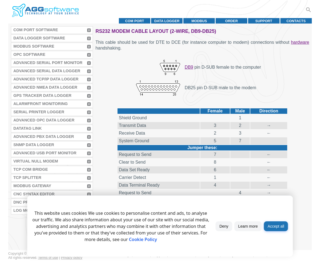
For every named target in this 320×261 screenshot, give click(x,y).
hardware (300, 42)
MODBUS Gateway (32, 186)
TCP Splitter (27, 177)
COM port (134, 21)
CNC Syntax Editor (34, 194)
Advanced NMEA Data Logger (45, 87)
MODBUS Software (33, 46)
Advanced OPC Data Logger (43, 120)
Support (263, 21)
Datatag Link (27, 128)
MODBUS (199, 21)
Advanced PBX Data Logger (43, 136)
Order (231, 21)
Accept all (276, 226)
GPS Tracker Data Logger (42, 95)
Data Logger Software (39, 38)
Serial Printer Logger (38, 112)
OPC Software (29, 54)
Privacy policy (71, 258)
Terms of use (48, 258)
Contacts (296, 21)
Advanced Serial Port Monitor (48, 62)
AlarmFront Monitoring (40, 104)
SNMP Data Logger (33, 145)
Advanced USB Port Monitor (45, 153)
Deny (223, 226)
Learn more (248, 226)
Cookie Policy (143, 239)
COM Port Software (35, 30)
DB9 (189, 67)
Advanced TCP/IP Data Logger (45, 79)
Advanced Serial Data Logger (46, 71)
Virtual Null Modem (35, 161)
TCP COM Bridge (30, 169)
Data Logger (167, 21)
